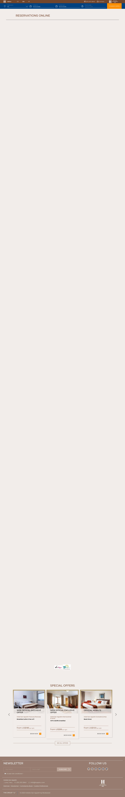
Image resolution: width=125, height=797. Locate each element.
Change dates (114, 6)
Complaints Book (26, 786)
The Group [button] (9, 793)
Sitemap (6, 786)
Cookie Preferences (41, 786)
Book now (35, 733)
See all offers (62, 743)
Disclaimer (15, 786)
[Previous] (9, 714)
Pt (29, 1)
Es (18, 1)
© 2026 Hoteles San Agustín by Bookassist (35, 793)
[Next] (116, 714)
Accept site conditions (14, 773)
